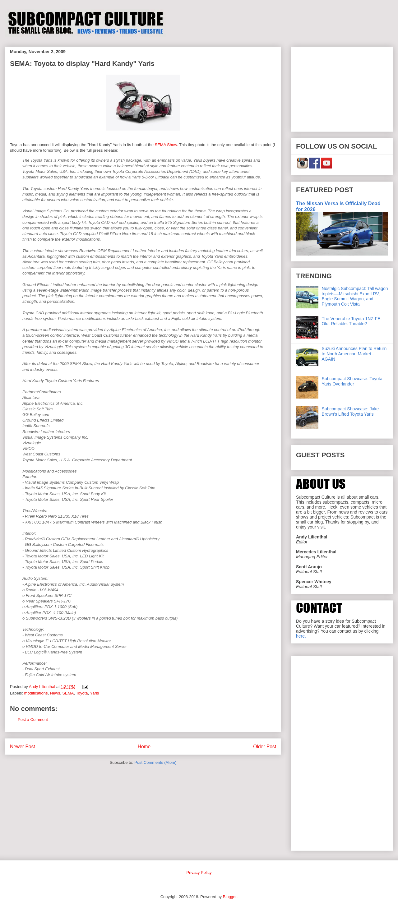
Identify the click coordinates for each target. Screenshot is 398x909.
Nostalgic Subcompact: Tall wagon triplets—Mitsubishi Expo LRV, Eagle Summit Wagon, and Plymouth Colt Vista (355, 296)
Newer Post (22, 746)
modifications (36, 693)
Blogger (230, 896)
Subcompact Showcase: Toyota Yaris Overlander (352, 381)
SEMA (68, 693)
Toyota (82, 693)
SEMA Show (166, 144)
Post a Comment (33, 719)
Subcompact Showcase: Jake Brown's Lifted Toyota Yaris (350, 411)
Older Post (264, 746)
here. (301, 636)
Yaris (94, 693)
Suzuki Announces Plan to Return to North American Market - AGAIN (354, 354)
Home (144, 746)
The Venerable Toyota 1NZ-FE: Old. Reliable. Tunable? (352, 321)
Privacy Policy (199, 872)
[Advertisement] (342, 88)
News (55, 693)
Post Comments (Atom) (155, 762)
